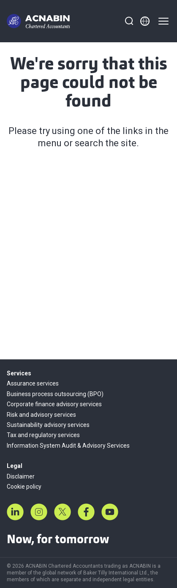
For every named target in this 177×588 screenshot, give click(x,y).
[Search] (129, 21)
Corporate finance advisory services (54, 404)
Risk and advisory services (41, 414)
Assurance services (33, 383)
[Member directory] (145, 21)
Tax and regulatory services (43, 435)
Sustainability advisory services (48, 424)
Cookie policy (24, 486)
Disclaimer (21, 476)
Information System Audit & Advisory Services (68, 445)
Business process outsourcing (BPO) (55, 394)
